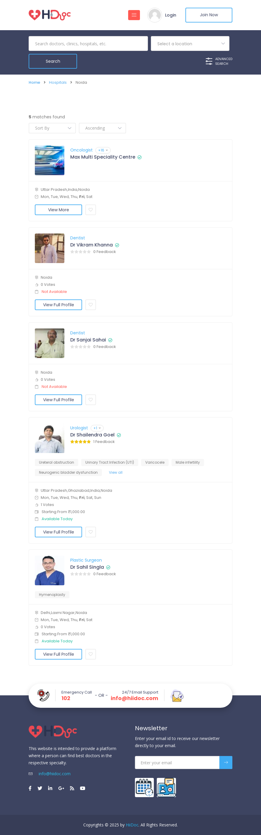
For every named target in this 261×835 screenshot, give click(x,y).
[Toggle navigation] (134, 15)
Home (34, 82)
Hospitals (58, 82)
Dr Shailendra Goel (92, 435)
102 (65, 698)
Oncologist (81, 150)
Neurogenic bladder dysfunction (68, 472)
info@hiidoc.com (134, 698)
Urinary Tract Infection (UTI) (109, 462)
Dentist (77, 238)
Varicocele (154, 462)
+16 (103, 150)
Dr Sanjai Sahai (88, 340)
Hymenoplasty (52, 594)
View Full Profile (58, 305)
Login (170, 15)
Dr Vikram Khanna (91, 245)
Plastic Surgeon (86, 560)
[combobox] (190, 43)
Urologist (79, 428)
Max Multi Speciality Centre (102, 157)
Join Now (209, 15)
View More (58, 210)
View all (116, 472)
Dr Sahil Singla (87, 567)
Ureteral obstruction (56, 462)
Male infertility (188, 462)
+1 (97, 428)
